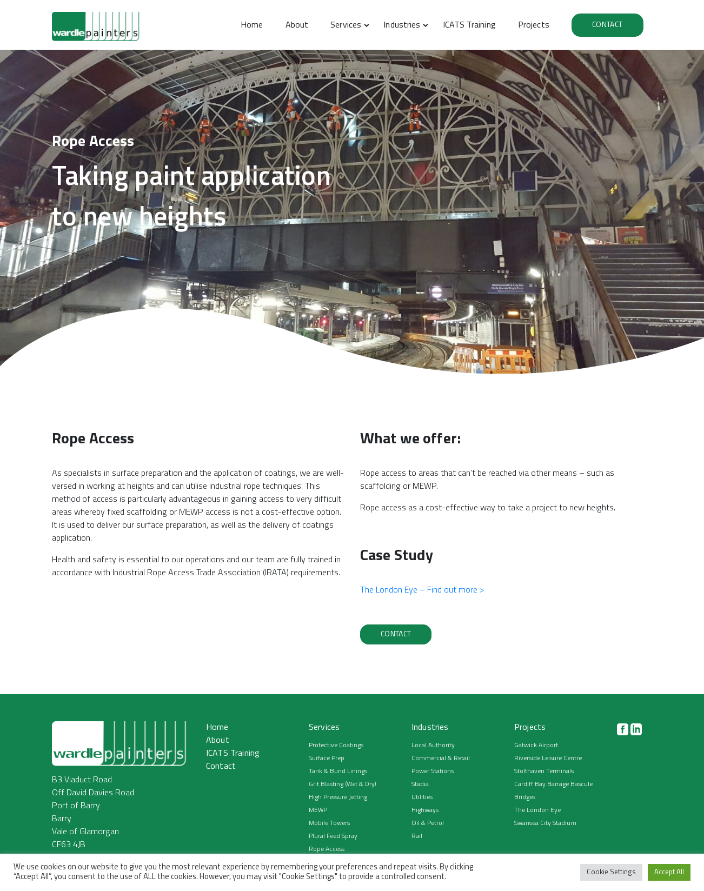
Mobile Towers (329, 823)
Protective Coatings (336, 745)
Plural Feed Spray (333, 836)
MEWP (318, 810)
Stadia (420, 784)
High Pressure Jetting (338, 797)
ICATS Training (469, 25)
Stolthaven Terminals (544, 771)
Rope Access (326, 849)
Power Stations (432, 771)
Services (345, 25)
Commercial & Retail (440, 758)
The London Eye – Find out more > (422, 590)
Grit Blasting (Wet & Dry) (342, 784)
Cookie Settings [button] (611, 872)
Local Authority (433, 745)
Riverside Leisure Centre (548, 758)
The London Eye (537, 810)
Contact (607, 25)
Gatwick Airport (536, 745)
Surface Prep (326, 758)
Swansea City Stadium (545, 823)
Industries (401, 25)
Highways (425, 810)
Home (252, 25)
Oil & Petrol (427, 823)
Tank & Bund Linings (338, 771)
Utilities (422, 797)
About (296, 25)
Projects (533, 25)
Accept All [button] (669, 872)
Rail (416, 836)
